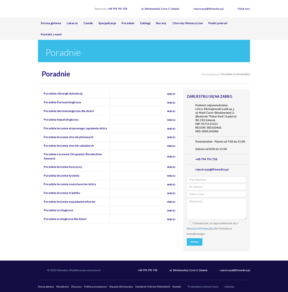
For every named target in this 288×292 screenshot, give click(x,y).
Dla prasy (76, 286)
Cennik (88, 23)
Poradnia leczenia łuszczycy (63, 166)
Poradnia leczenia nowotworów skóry (70, 184)
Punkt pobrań (217, 23)
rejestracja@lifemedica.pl (208, 8)
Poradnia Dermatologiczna (62, 102)
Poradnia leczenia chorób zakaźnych (69, 145)
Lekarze (72, 23)
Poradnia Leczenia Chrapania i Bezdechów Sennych (73, 156)
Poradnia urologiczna (58, 210)
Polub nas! (244, 8)
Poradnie (128, 23)
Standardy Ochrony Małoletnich (152, 286)
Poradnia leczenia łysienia (61, 175)
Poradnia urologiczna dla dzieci (65, 219)
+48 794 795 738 (111, 8)
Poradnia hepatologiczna (61, 119)
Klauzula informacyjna (121, 286)
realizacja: (229, 286)
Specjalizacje (107, 23)
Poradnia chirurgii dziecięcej (63, 93)
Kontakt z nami (51, 34)
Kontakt (176, 286)
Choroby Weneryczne (187, 23)
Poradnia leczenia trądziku (62, 192)
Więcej (171, 93)
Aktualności (62, 286)
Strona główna (51, 23)
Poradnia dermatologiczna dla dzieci (69, 111)
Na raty (161, 23)
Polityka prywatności (95, 286)
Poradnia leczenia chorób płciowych (68, 137)
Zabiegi (145, 23)
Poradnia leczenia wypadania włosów (69, 201)
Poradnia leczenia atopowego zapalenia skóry (75, 128)
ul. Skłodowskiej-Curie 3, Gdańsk (160, 8)
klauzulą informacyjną (200, 228)
